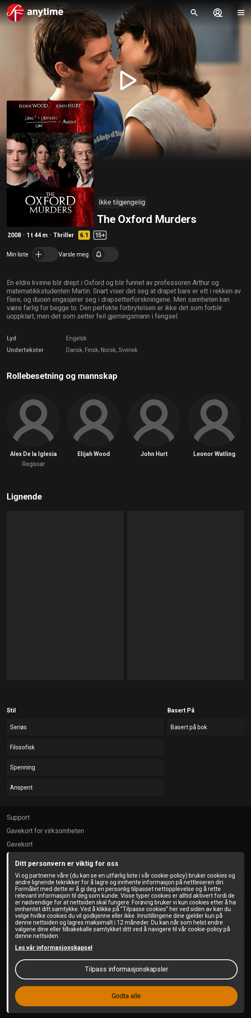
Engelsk (76, 338)
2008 (14, 235)
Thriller (63, 235)
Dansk (74, 350)
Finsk (91, 350)
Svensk (128, 350)
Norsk (108, 350)
